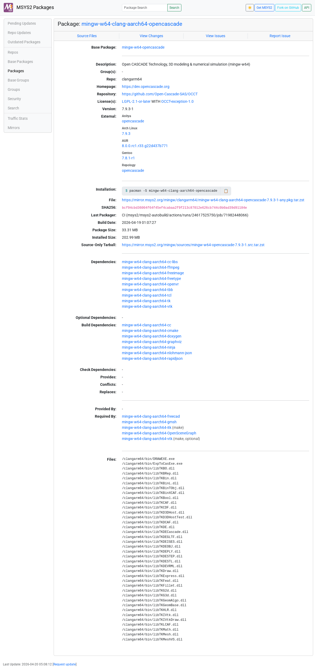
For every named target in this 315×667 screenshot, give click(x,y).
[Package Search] (145, 7)
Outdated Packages (24, 42)
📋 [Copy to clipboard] (226, 191)
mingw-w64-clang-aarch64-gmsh (149, 422)
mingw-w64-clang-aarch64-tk (146, 301)
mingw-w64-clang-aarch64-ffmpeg (150, 267)
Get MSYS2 (264, 8)
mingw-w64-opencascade (143, 47)
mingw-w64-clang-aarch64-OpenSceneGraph (159, 433)
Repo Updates (19, 33)
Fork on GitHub (288, 8)
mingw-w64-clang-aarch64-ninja (148, 347)
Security (14, 99)
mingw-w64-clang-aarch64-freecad (151, 416)
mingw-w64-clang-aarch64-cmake (150, 330)
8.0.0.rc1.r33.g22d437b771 (145, 146)
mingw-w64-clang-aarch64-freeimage (153, 273)
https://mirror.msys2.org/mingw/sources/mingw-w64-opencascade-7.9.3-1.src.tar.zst (193, 245)
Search (174, 8)
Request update (64, 664)
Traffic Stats (18, 118)
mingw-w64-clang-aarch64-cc (146, 325)
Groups (14, 89)
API (306, 8)
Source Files (87, 36)
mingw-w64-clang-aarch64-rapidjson (152, 358)
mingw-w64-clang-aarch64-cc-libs (150, 262)
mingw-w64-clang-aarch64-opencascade (132, 23)
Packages (16, 71)
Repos (13, 52)
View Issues (215, 36)
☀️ (250, 8)
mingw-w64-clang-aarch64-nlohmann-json (157, 353)
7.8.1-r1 (128, 158)
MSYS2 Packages (29, 7)
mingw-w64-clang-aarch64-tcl (146, 295)
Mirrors (14, 128)
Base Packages (20, 61)
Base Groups (18, 80)
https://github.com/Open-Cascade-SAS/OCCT (160, 94)
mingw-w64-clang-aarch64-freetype (151, 278)
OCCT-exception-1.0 (177, 101)
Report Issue (280, 36)
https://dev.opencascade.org (145, 86)
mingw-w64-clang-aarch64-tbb (147, 290)
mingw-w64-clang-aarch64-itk (146, 427)
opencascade (133, 121)
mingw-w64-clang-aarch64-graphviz (152, 342)
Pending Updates (22, 23)
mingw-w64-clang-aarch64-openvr (150, 284)
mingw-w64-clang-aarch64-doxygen (151, 336)
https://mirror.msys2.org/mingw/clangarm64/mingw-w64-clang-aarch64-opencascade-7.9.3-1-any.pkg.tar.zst (213, 200)
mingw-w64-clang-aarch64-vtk (147, 306)
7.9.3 (126, 133)
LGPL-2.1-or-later (136, 101)
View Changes (151, 36)
